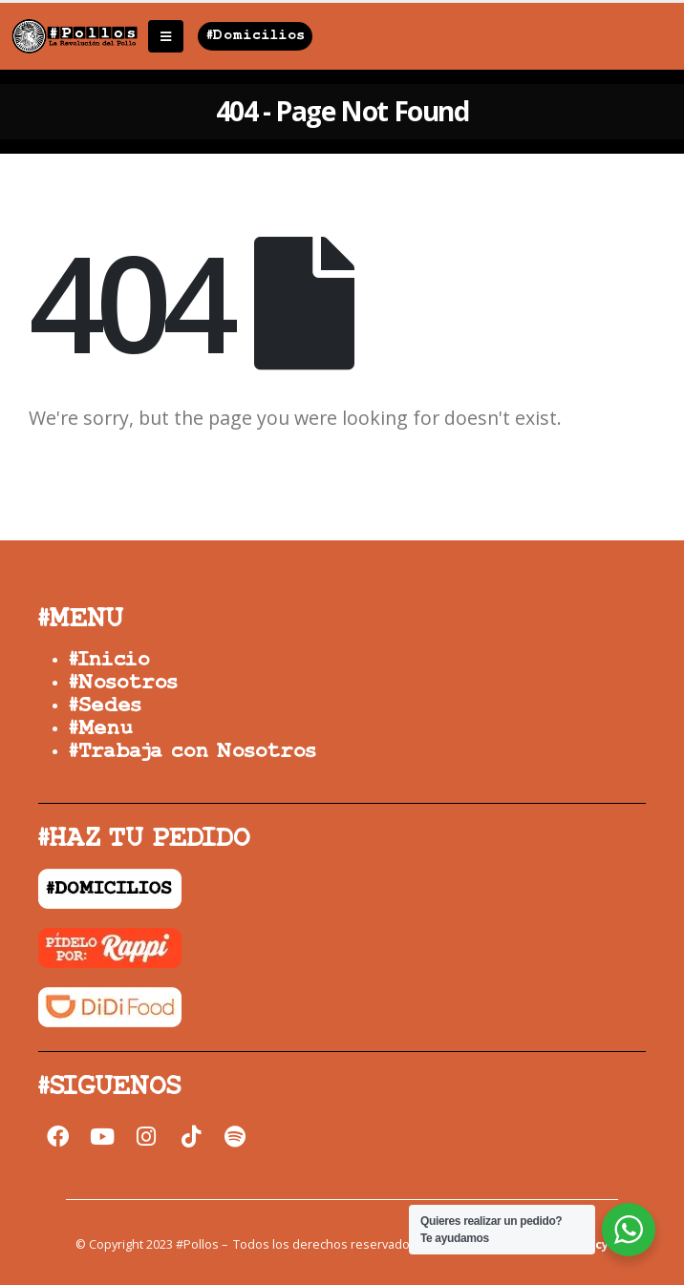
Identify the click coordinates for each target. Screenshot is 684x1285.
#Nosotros (123, 683)
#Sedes (105, 706)
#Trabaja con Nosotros (192, 752)
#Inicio (109, 660)
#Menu (101, 729)
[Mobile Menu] (165, 36)
